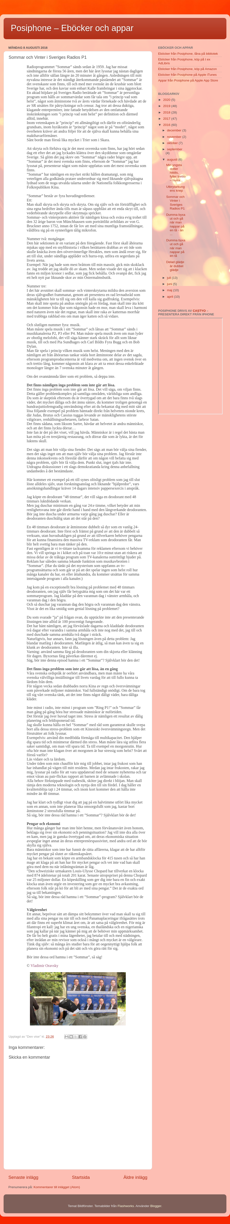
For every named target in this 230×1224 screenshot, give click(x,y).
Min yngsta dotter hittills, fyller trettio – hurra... (176, 172)
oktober (173, 143)
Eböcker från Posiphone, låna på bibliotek (188, 53)
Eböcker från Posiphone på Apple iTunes (187, 74)
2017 (167, 118)
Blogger (155, 1206)
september (174, 149)
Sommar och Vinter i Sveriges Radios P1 (175, 202)
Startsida (81, 1177)
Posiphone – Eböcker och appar (72, 28)
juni (170, 284)
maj (170, 290)
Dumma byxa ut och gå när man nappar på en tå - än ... (175, 224)
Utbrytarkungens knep (175, 188)
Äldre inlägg (135, 1177)
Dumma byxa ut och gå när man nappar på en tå (175, 248)
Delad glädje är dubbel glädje (175, 265)
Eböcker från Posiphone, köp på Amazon (187, 69)
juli (169, 278)
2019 (167, 106)
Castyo (199, 311)
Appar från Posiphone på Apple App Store (188, 80)
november (174, 137)
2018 (167, 112)
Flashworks (126, 1206)
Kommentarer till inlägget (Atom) (57, 1187)
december (174, 130)
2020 (167, 100)
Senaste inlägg (23, 1177)
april (170, 296)
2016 (167, 125)
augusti (172, 159)
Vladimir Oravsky (44, 966)
